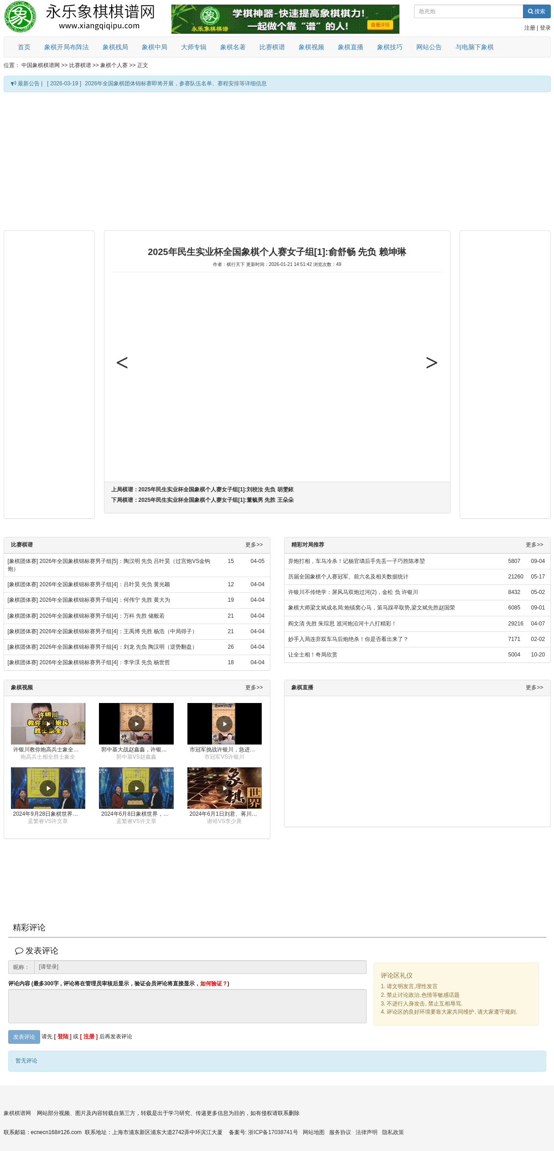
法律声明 (367, 1132)
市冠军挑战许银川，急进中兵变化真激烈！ (226, 749)
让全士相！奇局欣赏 (312, 654)
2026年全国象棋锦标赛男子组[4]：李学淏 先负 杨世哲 (105, 662)
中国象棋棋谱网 (40, 65)
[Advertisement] (237, 160)
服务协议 (340, 1132)
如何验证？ (214, 983)
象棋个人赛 (114, 65)
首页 (24, 47)
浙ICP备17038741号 (273, 1132)
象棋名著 (233, 47)
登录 (545, 28)
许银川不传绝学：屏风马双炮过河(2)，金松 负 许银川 (353, 592)
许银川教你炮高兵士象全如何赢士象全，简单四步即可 (49, 749)
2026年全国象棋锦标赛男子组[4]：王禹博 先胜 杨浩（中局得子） (119, 631)
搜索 (536, 11)
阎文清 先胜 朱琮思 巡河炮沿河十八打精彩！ (342, 623)
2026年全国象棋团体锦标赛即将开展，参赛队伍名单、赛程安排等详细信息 (176, 83)
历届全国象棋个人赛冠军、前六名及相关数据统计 (348, 576)
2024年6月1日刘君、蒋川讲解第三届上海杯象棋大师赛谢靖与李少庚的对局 (226, 814)
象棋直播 (350, 47)
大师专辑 (194, 47)
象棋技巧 (390, 47)
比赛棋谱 (272, 47)
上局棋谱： (202, 489)
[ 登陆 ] (63, 1037)
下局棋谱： (202, 500)
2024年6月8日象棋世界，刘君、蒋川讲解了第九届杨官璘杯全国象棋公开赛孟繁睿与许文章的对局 (137, 814)
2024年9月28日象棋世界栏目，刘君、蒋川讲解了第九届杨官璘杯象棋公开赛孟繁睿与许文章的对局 (49, 814)
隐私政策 (393, 1132)
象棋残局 (115, 47)
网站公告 (429, 47)
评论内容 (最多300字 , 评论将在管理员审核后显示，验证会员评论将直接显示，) (118, 984)
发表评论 (24, 1037)
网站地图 (314, 1132)
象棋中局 (154, 47)
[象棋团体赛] (23, 561)
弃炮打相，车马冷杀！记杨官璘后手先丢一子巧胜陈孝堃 (356, 561)
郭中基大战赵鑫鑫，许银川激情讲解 (137, 749)
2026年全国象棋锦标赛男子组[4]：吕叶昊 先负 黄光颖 (105, 584)
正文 (142, 65)
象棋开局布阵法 (66, 47)
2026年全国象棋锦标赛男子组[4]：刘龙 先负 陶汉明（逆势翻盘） (119, 647)
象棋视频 (311, 47)
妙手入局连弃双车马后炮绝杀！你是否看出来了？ (348, 639)
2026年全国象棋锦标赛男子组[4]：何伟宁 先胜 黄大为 (105, 600)
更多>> (254, 545)
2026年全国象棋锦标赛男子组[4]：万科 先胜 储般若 (102, 616)
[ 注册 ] (89, 1037)
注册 (529, 28)
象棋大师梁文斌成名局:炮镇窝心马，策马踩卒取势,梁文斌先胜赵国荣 (372, 607)
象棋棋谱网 (17, 1113)
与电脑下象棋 (475, 47)
